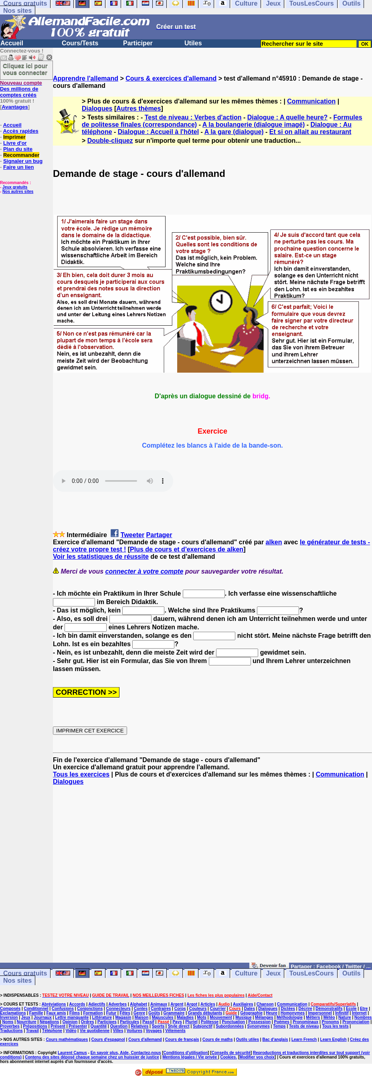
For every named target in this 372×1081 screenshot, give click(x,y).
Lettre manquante (72, 1017)
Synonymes (258, 1026)
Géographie (251, 1013)
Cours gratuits (25, 973)
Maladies (185, 1017)
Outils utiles (247, 1039)
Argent (176, 1004)
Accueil (11, 43)
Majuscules (163, 1017)
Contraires (161, 1008)
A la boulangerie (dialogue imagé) (253, 124)
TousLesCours (311, 973)
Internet (359, 1013)
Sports (158, 1026)
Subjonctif (202, 1026)
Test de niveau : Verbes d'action (193, 117)
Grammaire (174, 1013)
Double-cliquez (110, 140)
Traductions (11, 1030)
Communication (311, 101)
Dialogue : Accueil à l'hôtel (158, 131)
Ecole (351, 1008)
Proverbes (10, 1026)
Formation (93, 1013)
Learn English (333, 1039)
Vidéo (70, 1030)
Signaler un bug (22, 161)
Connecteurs (118, 1008)
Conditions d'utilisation (186, 1053)
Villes (118, 1030)
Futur (111, 1013)
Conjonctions (90, 1008)
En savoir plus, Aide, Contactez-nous (126, 1053)
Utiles (193, 43)
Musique (243, 1017)
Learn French (304, 1039)
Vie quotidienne (94, 1030)
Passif (148, 1022)
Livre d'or (15, 143)
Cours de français (182, 1039)
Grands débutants (205, 1013)
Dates (249, 1008)
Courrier (218, 1008)
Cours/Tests (80, 43)
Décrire (305, 1008)
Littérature (102, 1017)
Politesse (209, 1022)
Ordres (87, 1022)
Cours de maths (217, 1039)
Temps (279, 1026)
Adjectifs (96, 1004)
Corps (180, 1008)
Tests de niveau (304, 1026)
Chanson (265, 1004)
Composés (10, 1008)
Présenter (78, 1026)
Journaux (43, 1017)
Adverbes (118, 1004)
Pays (177, 1022)
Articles (207, 1004)
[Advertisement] (212, 877)
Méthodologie (290, 1017)
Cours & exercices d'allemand (170, 78)
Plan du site (17, 149)
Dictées (288, 1008)
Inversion (9, 1017)
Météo (329, 1017)
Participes (107, 1022)
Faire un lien (18, 167)
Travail (32, 1030)
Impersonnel (320, 1013)
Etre (364, 1008)
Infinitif (341, 1013)
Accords (77, 1004)
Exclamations (13, 1013)
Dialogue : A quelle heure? (287, 117)
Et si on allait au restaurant (310, 131)
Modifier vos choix (257, 1057)
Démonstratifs (328, 1008)
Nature (344, 1017)
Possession (260, 1022)
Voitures (134, 1030)
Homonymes (293, 1013)
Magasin (123, 1017)
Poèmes (281, 1022)
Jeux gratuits (14, 187)
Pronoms (330, 1022)
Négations (49, 1022)
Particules (129, 1022)
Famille (36, 1013)
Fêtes (125, 1013)
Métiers (313, 1017)
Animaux (158, 1004)
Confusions (63, 1008)
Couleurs (197, 1008)
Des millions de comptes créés (21, 89)
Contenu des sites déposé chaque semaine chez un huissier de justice (92, 1057)
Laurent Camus (72, 1053)
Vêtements (175, 1030)
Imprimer (14, 137)
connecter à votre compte (144, 571)
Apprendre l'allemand (85, 78)
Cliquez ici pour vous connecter (25, 69)
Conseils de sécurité (231, 1053)
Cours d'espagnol (108, 1039)
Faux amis (56, 1013)
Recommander (21, 155)
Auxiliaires (243, 1004)
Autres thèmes (138, 108)
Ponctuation (233, 1022)
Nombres (363, 1017)
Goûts (154, 1013)
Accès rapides (20, 131)
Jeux (273, 973)
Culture (246, 973)
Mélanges (264, 1017)
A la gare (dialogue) (234, 131)
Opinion (70, 1022)
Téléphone (52, 1030)
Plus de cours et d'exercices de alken (186, 549)
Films (74, 1013)
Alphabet (138, 1004)
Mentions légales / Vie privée (190, 1057)
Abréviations (54, 1004)
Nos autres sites (17, 191)
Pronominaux (305, 1022)
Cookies (228, 1057)
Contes (141, 1008)
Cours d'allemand (145, 1039)
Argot (191, 1004)
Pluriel (191, 1022)
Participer (138, 43)
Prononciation (355, 1022)
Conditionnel (36, 1008)
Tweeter (132, 534)
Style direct (179, 1026)
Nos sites (17, 10)
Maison (141, 1017)
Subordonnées (230, 1026)
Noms (8, 1022)
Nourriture (26, 1022)
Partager (159, 534)
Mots (201, 1017)
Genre (139, 1013)
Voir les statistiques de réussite (101, 556)
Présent (58, 1026)
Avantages (15, 107)
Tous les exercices (81, 774)
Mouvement (221, 1017)
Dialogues (97, 108)
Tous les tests (335, 1026)
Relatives (139, 1026)
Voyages (154, 1030)
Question (118, 1026)
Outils (351, 973)
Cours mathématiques (67, 1039)
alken (274, 542)
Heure (271, 1013)
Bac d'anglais (275, 1039)
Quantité (99, 1026)
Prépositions (35, 1026)
